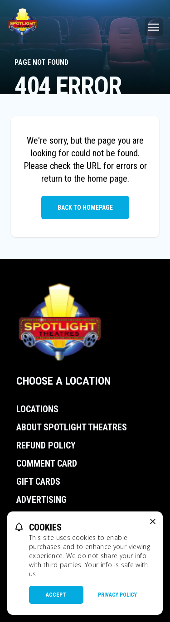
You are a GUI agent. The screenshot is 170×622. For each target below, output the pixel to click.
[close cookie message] (152, 521)
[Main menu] (154, 27)
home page (107, 178)
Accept (56, 595)
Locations (37, 409)
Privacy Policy (117, 595)
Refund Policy (46, 445)
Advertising (41, 499)
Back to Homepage (85, 207)
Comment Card (46, 463)
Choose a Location (63, 381)
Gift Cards (38, 481)
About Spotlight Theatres (71, 427)
